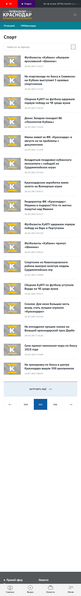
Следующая (71, 404)
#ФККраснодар (28, 25)
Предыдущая (10, 404)
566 (55, 404)
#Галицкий (9, 25)
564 (26, 404)
